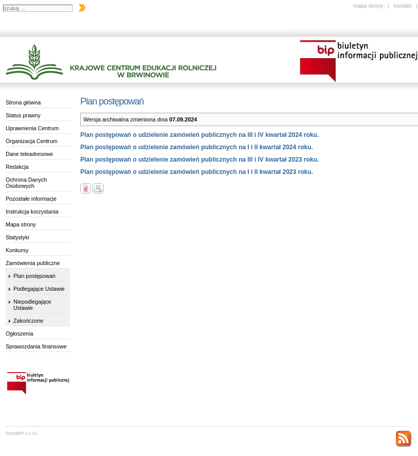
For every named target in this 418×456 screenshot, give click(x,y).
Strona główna (23, 102)
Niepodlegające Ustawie (32, 305)
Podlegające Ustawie (39, 289)
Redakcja (17, 167)
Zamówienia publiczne (33, 263)
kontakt (402, 6)
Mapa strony (21, 224)
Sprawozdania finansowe (36, 346)
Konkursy (17, 250)
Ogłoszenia (19, 333)
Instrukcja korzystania (32, 211)
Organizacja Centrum (32, 141)
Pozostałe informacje (31, 199)
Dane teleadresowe (29, 154)
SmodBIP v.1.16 (21, 433)
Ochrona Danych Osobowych (26, 183)
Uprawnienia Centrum (32, 128)
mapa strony (368, 6)
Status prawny (23, 115)
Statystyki (17, 237)
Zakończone (28, 321)
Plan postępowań (34, 276)
